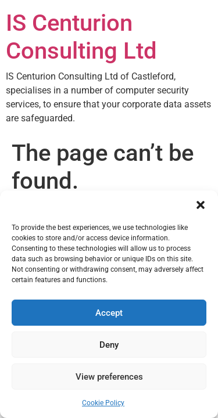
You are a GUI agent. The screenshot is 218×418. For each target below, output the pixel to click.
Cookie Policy (103, 403)
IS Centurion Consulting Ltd (81, 36)
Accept (109, 313)
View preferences (109, 377)
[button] (200, 205)
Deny (109, 345)
